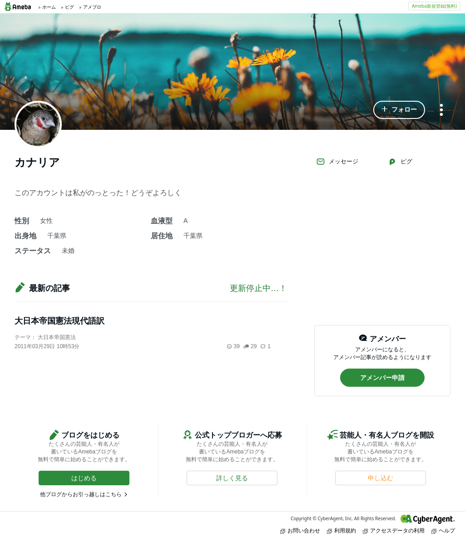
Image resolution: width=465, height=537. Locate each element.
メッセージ (337, 161)
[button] (399, 110)
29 (250, 346)
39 (233, 346)
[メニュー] (441, 110)
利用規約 (341, 530)
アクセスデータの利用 (394, 530)
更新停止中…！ (258, 288)
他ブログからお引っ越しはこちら (81, 494)
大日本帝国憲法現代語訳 (59, 320)
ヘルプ (443, 530)
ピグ (400, 161)
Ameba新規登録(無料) (434, 6)
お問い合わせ (300, 530)
